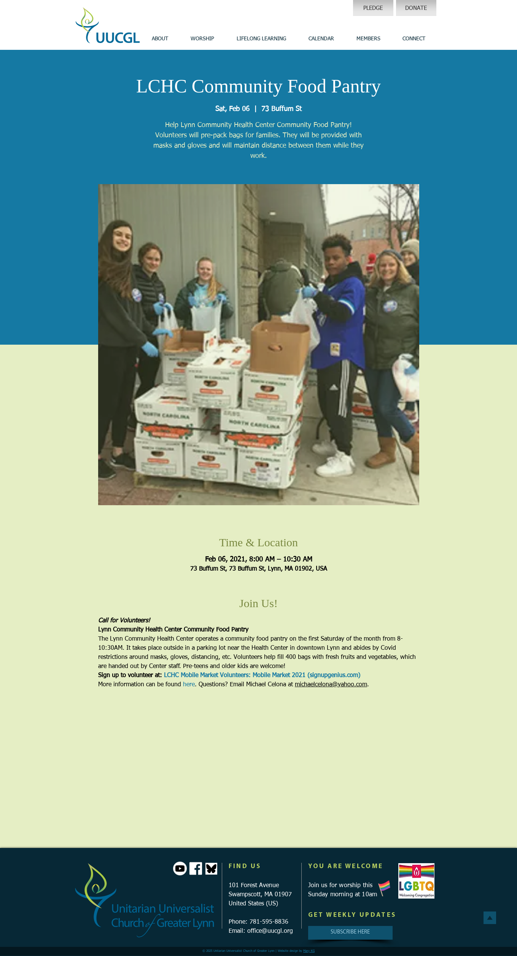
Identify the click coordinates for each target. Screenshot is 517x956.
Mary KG (309, 951)
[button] (160, 38)
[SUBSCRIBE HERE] (350, 933)
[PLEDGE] (373, 8)
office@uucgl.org (270, 931)
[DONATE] (416, 8)
